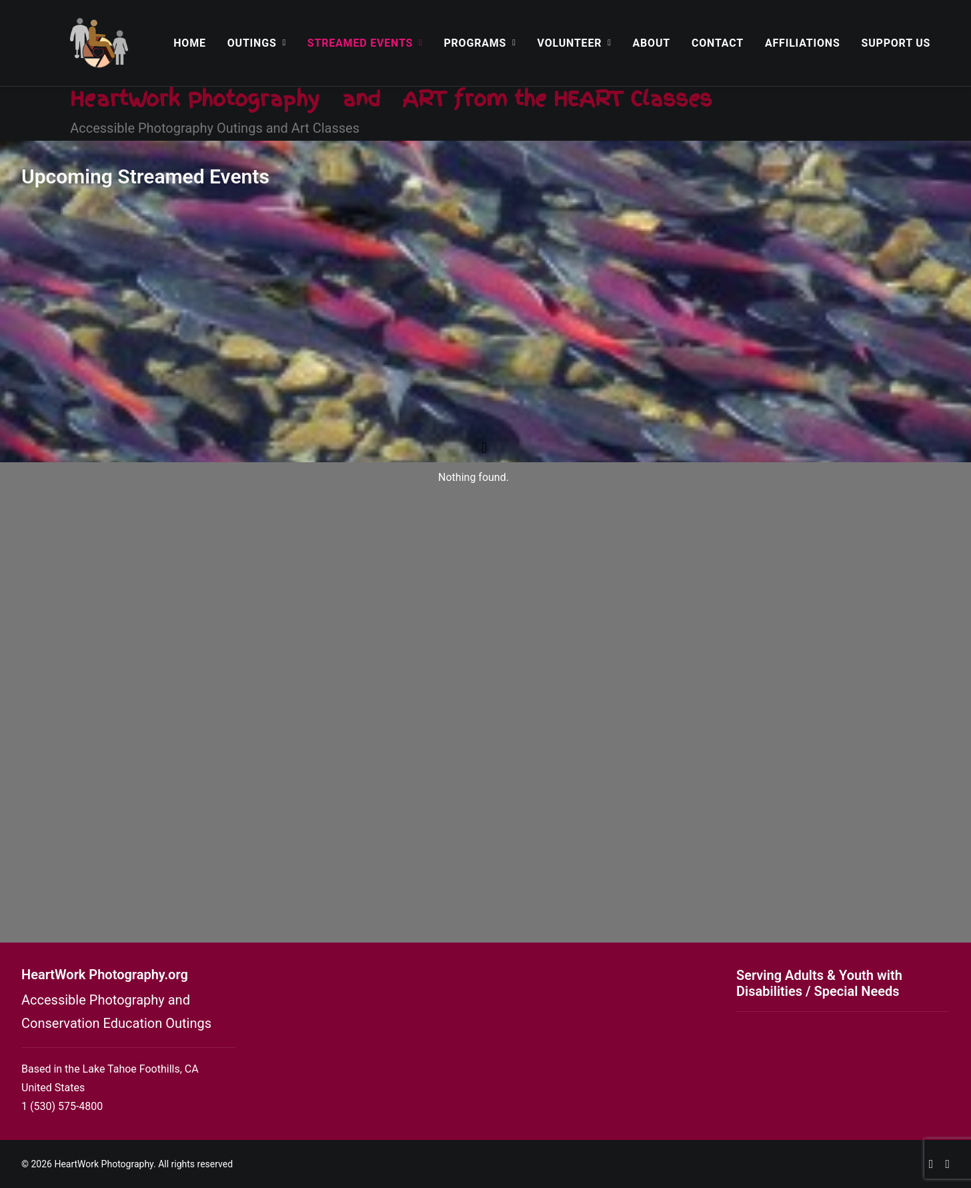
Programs (479, 43)
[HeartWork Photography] (99, 43)
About (651, 43)
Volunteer (575, 43)
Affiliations (802, 43)
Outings (256, 43)
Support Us (896, 43)
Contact (718, 43)
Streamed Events (365, 43)
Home (189, 43)
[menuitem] (189, 43)
